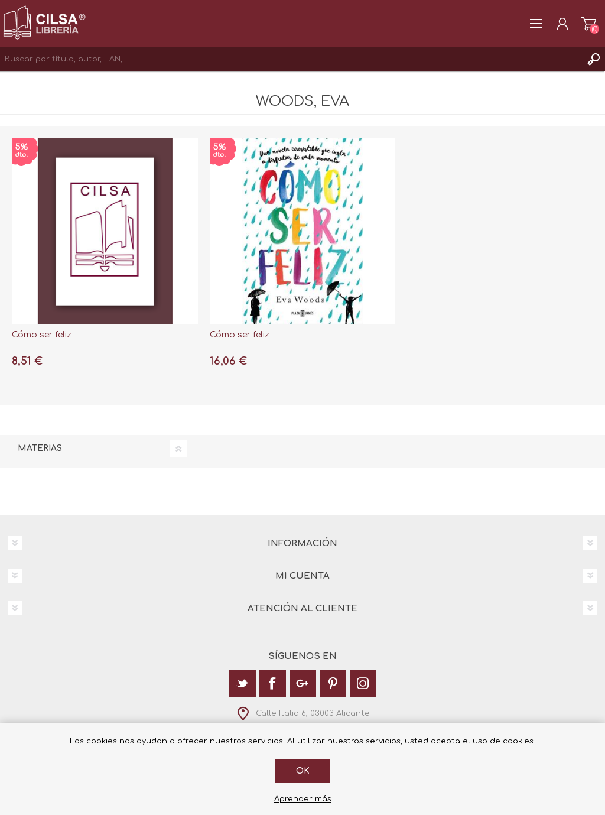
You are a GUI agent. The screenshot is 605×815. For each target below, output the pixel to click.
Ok (303, 771)
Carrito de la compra (588, 24)
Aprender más (302, 799)
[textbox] (290, 59)
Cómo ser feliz (41, 334)
